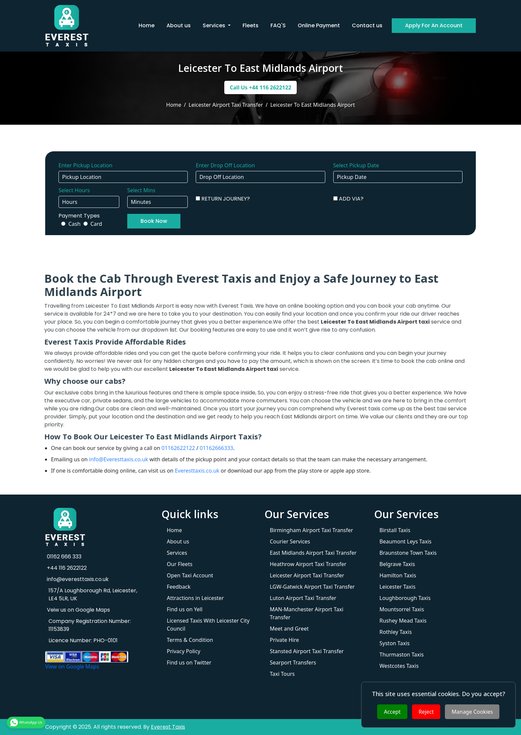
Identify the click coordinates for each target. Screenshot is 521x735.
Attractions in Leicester (195, 598)
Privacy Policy (183, 651)
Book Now (154, 221)
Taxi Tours (282, 673)
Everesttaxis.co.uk (169, 470)
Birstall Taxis (394, 530)
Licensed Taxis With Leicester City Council (208, 624)
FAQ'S (278, 25)
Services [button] (215, 25)
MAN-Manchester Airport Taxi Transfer (306, 613)
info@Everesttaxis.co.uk (90, 459)
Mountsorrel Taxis (401, 609)
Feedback (178, 586)
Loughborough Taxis (405, 598)
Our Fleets (179, 564)
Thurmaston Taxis (401, 654)
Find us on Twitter (189, 662)
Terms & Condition (190, 640)
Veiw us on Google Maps (77, 610)
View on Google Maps (72, 666)
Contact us (367, 25)
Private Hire (284, 640)
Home (147, 25)
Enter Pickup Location (85, 165)
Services (177, 552)
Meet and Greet (289, 628)
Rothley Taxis (395, 632)
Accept (392, 711)
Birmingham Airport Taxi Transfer (311, 530)
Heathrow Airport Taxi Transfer (308, 564)
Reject (426, 711)
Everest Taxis (168, 727)
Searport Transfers (293, 662)
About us (178, 25)
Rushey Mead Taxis (403, 620)
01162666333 (188, 448)
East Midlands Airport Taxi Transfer (313, 552)
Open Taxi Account (190, 575)
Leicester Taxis (397, 586)
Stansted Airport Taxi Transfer (307, 651)
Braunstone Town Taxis (408, 552)
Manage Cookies (472, 711)
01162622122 (150, 448)
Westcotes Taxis (399, 665)
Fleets (251, 25)
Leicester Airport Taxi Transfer (307, 575)
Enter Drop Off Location (225, 165)
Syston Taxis (394, 643)
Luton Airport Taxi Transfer (303, 598)
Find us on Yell (184, 609)
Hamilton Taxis (397, 575)
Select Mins (141, 190)
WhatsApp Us (26, 722)
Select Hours (74, 190)
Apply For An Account (434, 25)
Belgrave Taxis (397, 564)
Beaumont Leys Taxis (405, 541)
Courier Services (290, 541)
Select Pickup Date (356, 165)
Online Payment (319, 25)
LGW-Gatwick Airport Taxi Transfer (312, 586)
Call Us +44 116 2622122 (260, 87)
